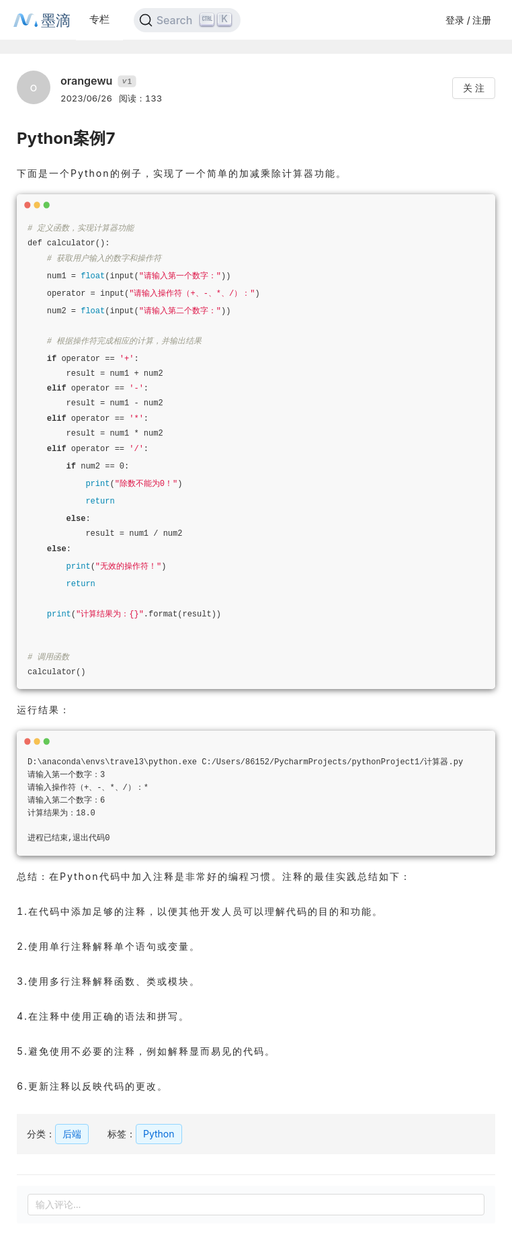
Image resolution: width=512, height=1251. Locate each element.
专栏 (99, 19)
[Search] (187, 20)
